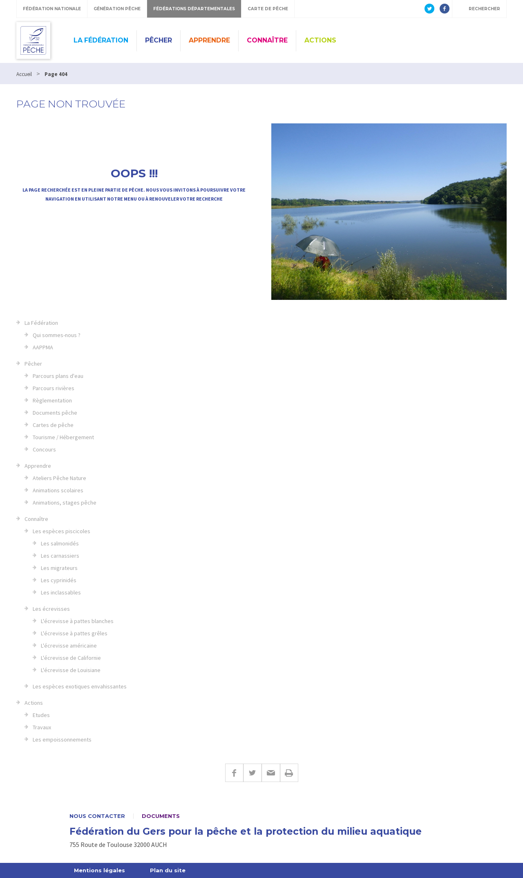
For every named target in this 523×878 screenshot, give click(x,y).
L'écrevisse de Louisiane (71, 670)
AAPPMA (43, 347)
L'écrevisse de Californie (71, 657)
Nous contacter (97, 816)
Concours (44, 449)
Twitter (252, 773)
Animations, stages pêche (64, 502)
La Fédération (101, 40)
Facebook (234, 773)
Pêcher (158, 40)
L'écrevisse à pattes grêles (74, 633)
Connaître (267, 40)
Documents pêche (55, 412)
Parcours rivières (53, 388)
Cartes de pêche (53, 425)
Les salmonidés (60, 543)
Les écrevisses (51, 608)
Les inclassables (61, 592)
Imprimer (289, 773)
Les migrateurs (59, 568)
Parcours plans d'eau (58, 376)
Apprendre (209, 40)
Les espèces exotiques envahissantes (80, 686)
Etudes (41, 715)
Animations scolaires (58, 490)
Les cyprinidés (58, 580)
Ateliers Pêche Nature (59, 478)
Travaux (42, 727)
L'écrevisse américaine (69, 645)
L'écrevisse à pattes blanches (77, 621)
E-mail (271, 773)
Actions (320, 40)
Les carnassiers (60, 555)
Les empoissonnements (62, 739)
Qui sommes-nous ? (56, 335)
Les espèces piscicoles (61, 531)
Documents (161, 816)
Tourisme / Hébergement (63, 437)
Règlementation (52, 400)
